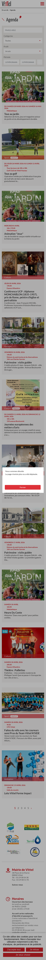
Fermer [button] (23, 487)
